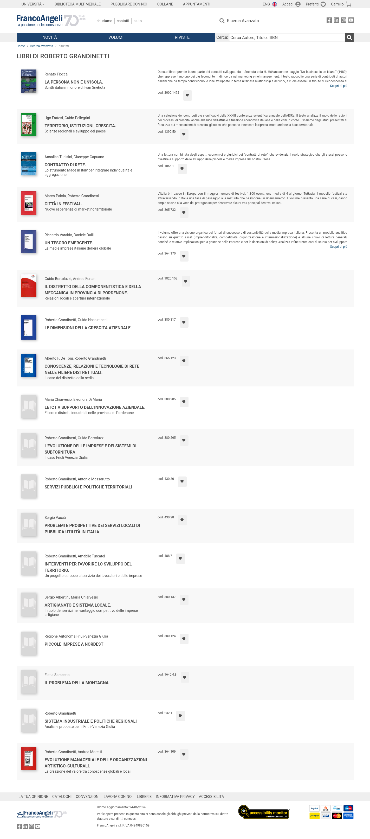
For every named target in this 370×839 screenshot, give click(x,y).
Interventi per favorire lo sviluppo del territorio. (88, 567)
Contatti (123, 21)
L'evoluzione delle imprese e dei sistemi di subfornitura (91, 449)
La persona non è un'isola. (74, 82)
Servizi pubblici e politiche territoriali (88, 487)
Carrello (337, 4)
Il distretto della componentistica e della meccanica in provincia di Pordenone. (93, 289)
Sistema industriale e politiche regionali (91, 721)
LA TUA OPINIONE (33, 796)
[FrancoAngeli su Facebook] (329, 20)
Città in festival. (63, 203)
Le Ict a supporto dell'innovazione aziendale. (95, 407)
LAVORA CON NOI (118, 796)
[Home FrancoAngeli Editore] (51, 21)
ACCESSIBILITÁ (211, 796)
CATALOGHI (62, 796)
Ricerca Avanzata (243, 20)
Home (21, 46)
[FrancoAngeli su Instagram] (343, 20)
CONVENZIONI (87, 796)
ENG (266, 4)
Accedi (288, 4)
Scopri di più (338, 86)
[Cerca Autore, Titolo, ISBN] (287, 37)
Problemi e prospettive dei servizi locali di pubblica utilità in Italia (92, 528)
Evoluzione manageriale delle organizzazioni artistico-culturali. (96, 762)
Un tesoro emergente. (69, 242)
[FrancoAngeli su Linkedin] (336, 20)
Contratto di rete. (65, 164)
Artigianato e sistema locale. (78, 605)
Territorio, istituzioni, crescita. (80, 125)
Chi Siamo (104, 21)
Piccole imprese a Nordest (74, 644)
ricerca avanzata (41, 46)
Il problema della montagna (77, 682)
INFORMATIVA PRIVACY (175, 796)
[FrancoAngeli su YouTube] (351, 20)
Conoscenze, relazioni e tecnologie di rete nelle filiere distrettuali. (92, 369)
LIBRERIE (144, 796)
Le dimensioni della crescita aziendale (88, 327)
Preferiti (312, 4)
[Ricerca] (349, 37)
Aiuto (138, 21)
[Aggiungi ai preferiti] (187, 95)
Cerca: (222, 37)
